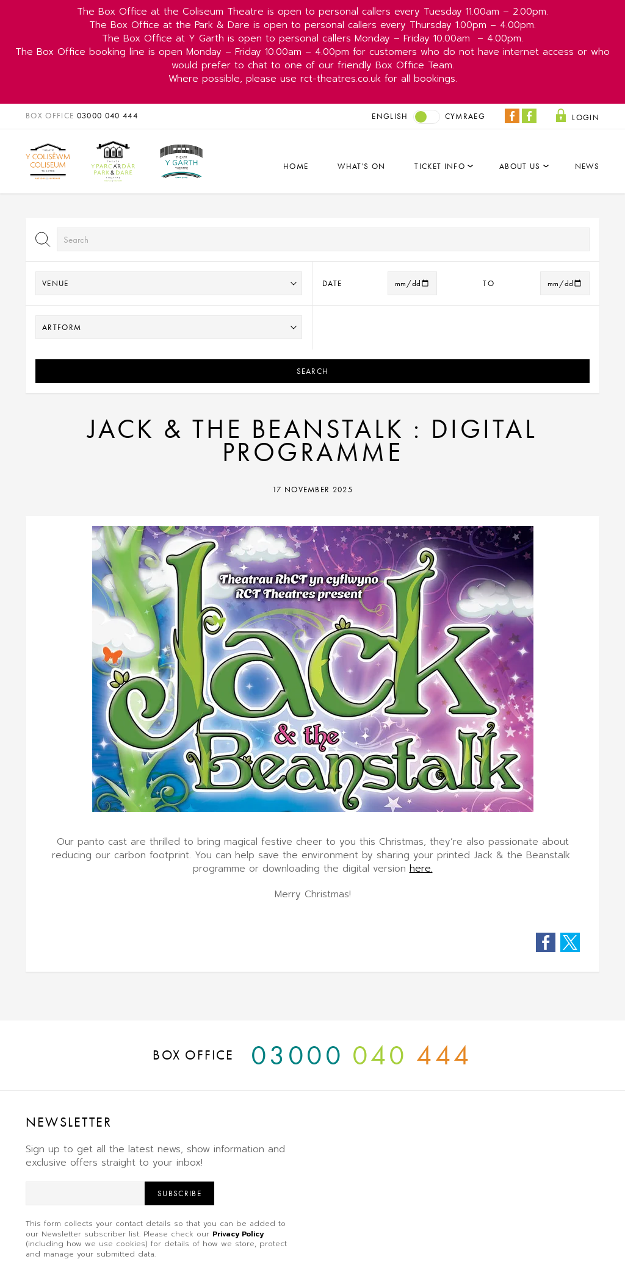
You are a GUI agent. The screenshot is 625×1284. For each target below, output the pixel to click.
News (587, 166)
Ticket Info (439, 166)
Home (295, 166)
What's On (361, 166)
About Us (520, 166)
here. (421, 868)
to (488, 283)
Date (332, 283)
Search (313, 371)
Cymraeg (465, 116)
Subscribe (179, 1193)
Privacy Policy (238, 1233)
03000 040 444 (107, 115)
